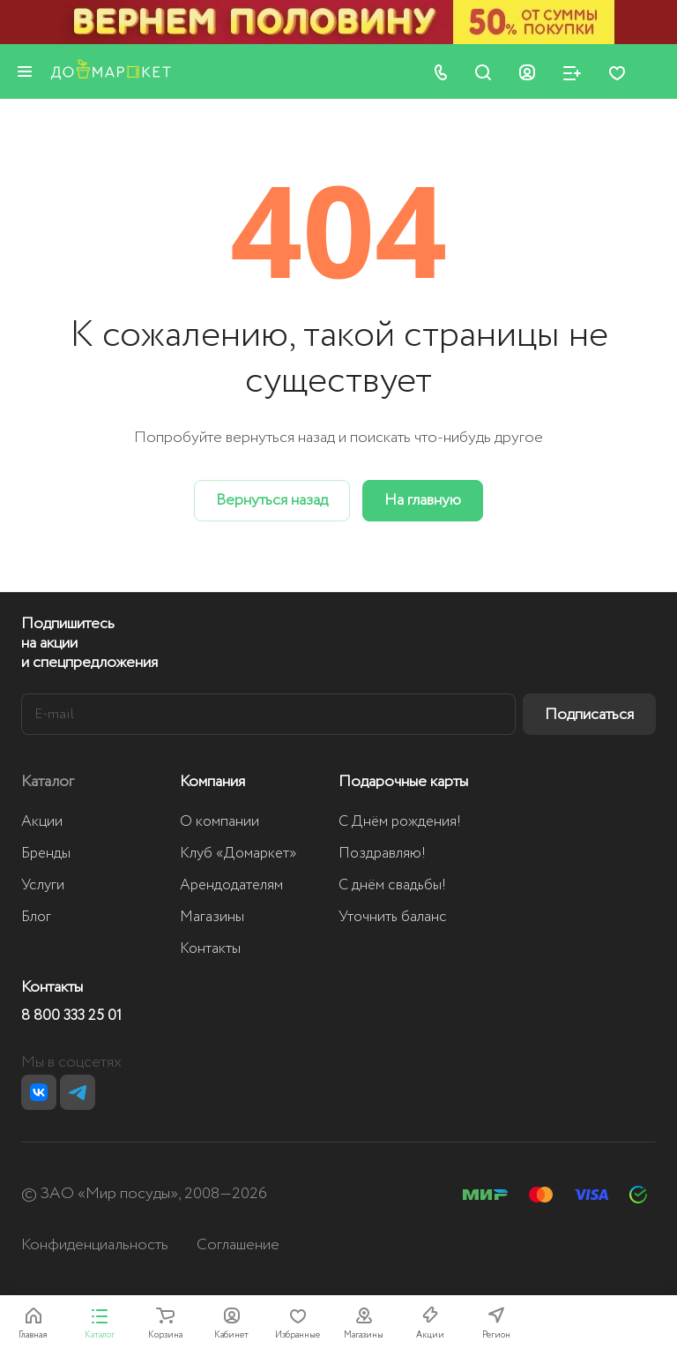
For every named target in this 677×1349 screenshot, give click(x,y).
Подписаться (589, 714)
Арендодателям (231, 885)
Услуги (42, 885)
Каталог (47, 781)
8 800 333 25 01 (71, 1016)
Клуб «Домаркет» (238, 854)
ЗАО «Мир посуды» (109, 1193)
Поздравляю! (382, 854)
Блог (36, 917)
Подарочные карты (403, 781)
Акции (42, 822)
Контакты (210, 949)
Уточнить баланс (392, 917)
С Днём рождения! (399, 822)
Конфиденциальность (94, 1244)
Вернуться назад (272, 500)
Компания (212, 781)
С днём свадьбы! (392, 885)
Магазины (212, 917)
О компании (219, 822)
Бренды (46, 854)
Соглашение (238, 1244)
